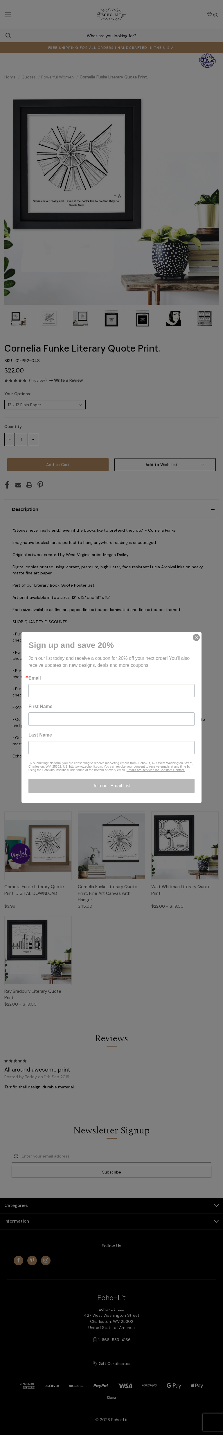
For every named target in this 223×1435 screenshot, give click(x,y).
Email (34, 678)
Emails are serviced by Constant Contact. (156, 770)
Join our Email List (112, 785)
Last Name (40, 735)
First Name (40, 706)
